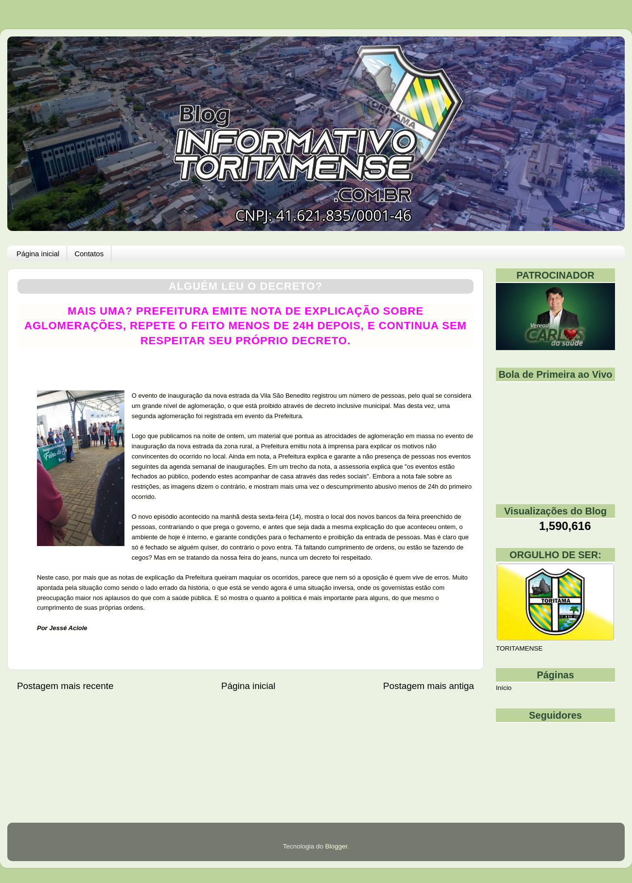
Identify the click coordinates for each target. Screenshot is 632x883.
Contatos (89, 253)
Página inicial (38, 253)
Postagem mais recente (65, 686)
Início (503, 687)
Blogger (336, 846)
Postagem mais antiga (428, 686)
